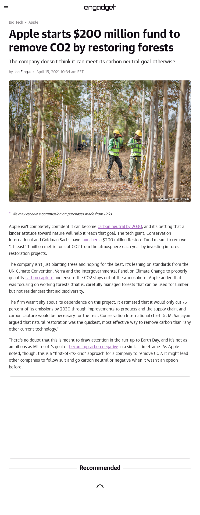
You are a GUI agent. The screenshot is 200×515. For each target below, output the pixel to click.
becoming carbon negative (93, 347)
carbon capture (39, 278)
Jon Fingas (22, 72)
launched (90, 240)
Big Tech (16, 22)
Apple (33, 22)
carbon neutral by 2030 (120, 227)
